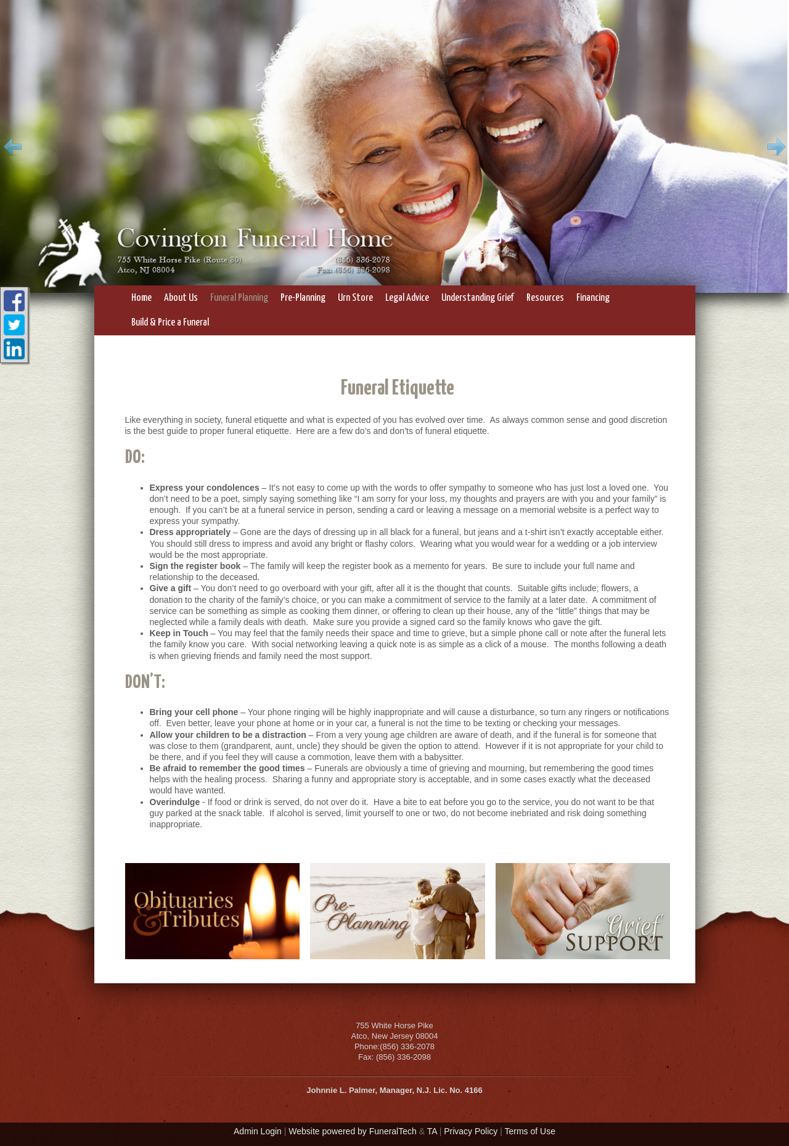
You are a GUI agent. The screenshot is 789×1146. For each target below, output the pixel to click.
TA (432, 1131)
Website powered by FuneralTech (352, 1131)
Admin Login (258, 1131)
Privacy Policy (470, 1131)
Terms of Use (530, 1131)
